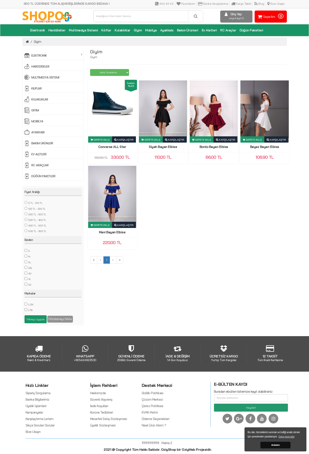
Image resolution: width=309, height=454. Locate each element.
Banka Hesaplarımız (213, 4)
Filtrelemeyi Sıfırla (60, 319)
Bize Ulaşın (276, 4)
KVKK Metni (150, 433)
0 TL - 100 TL (35, 203)
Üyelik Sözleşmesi (103, 446)
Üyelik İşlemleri (36, 427)
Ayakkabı (167, 30)
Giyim (138, 30)
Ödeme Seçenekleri (155, 439)
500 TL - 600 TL (37, 231)
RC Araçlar (228, 30)
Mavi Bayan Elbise (112, 232)
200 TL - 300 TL (37, 214)
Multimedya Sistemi (83, 30)
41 (29, 279)
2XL (30, 267)
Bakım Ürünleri (187, 30)
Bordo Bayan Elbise (214, 147)
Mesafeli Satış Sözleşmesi (108, 439)
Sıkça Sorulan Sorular (40, 446)
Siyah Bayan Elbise (163, 147)
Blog (259, 4)
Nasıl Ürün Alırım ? (154, 446)
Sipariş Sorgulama (38, 414)
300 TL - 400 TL (37, 220)
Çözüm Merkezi (152, 420)
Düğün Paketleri (251, 30)
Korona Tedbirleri (101, 433)
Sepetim (270, 16)
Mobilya (151, 30)
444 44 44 (164, 4)
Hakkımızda (98, 414)
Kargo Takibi (241, 4)
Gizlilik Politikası (152, 414)
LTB (30, 310)
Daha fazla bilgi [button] (286, 436)
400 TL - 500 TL (37, 225)
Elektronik (37, 30)
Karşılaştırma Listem (40, 439)
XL (29, 262)
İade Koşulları (99, 427)
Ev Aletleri (209, 30)
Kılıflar (106, 30)
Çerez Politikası (152, 427)
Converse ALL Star (112, 147)
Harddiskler (57, 30)
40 (29, 273)
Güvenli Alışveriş (101, 420)
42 (29, 284)
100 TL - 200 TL (37, 208)
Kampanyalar (34, 433)
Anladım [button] (275, 445)
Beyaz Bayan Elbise (264, 147)
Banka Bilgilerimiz (37, 420)
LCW (30, 304)
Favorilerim (186, 4)
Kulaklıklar (122, 30)
